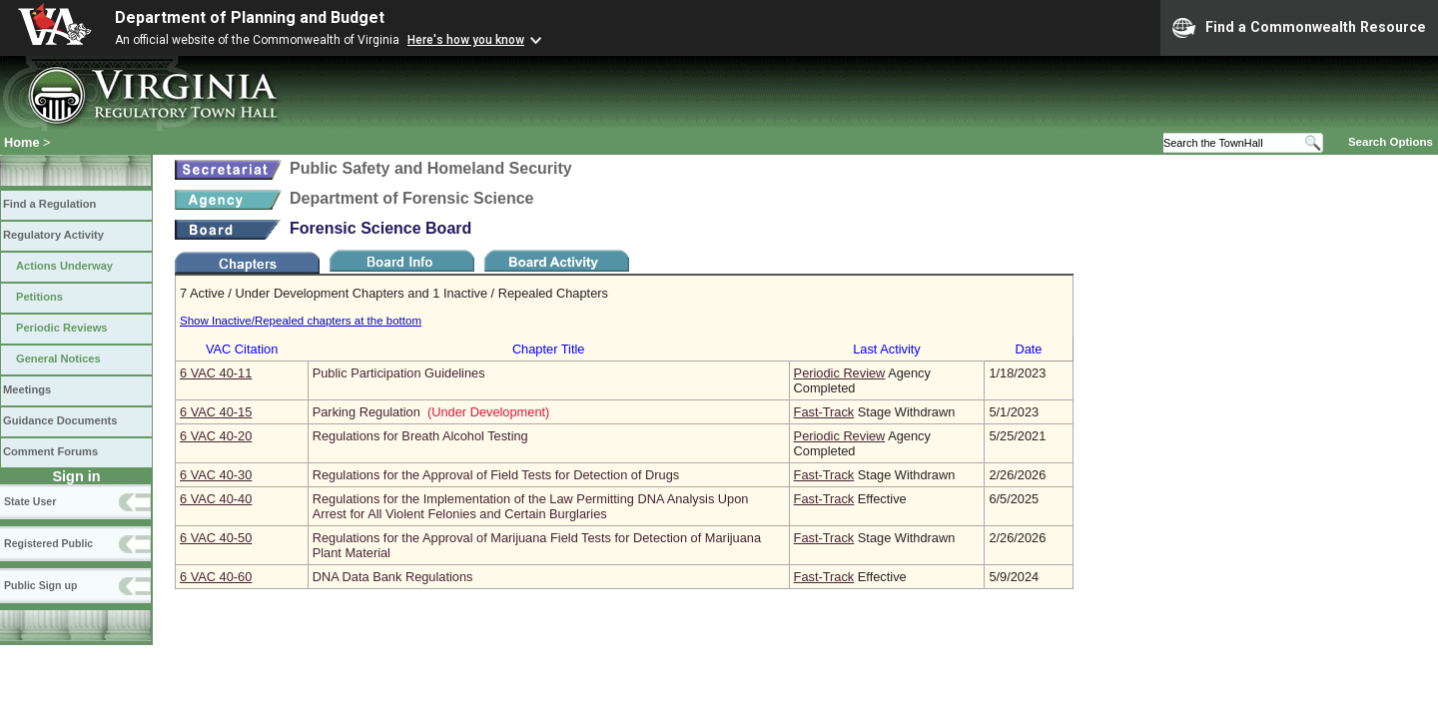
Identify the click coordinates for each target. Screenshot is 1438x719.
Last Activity (887, 349)
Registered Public (48, 543)
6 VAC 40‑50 (216, 537)
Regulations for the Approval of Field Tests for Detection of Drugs (496, 474)
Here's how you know (465, 40)
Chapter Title (548, 349)
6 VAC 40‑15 (216, 411)
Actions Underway (64, 266)
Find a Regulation (49, 204)
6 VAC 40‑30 (216, 474)
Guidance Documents (60, 420)
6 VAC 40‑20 (216, 435)
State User (30, 501)
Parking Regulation (366, 411)
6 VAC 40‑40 (216, 498)
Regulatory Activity (53, 235)
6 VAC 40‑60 (216, 576)
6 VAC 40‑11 (216, 372)
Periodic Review (840, 372)
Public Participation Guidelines (399, 372)
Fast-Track (824, 411)
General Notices (58, 358)
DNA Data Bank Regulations (393, 576)
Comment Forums (50, 451)
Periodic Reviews (62, 328)
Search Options (1390, 142)
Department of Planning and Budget (249, 17)
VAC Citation (242, 349)
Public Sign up (40, 585)
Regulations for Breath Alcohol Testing (420, 435)
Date (1028, 349)
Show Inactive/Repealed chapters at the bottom (300, 321)
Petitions (39, 297)
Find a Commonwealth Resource (1299, 28)
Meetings (27, 389)
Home (22, 142)
